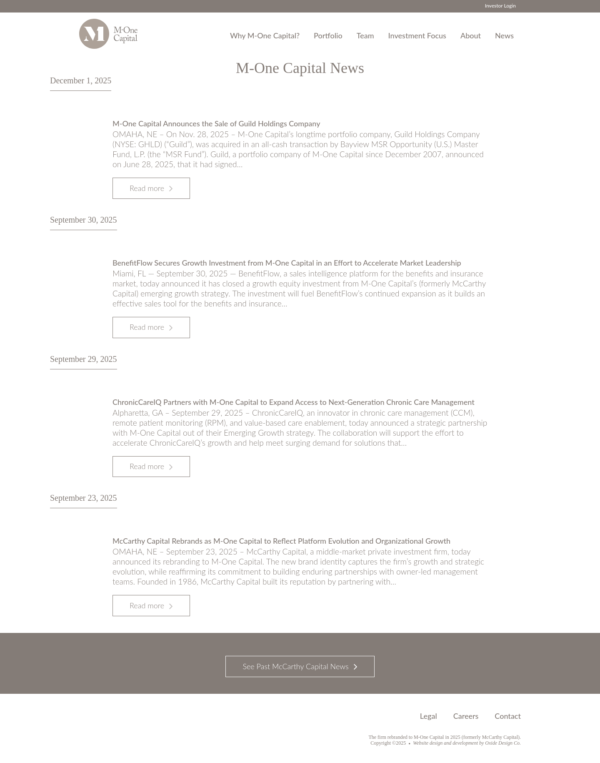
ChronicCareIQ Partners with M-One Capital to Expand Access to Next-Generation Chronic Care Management (293, 402)
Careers (466, 715)
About (470, 35)
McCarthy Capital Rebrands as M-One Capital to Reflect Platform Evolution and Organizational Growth (281, 540)
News (504, 35)
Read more (147, 188)
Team (365, 35)
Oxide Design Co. (503, 743)
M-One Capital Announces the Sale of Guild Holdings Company (216, 123)
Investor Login (500, 6)
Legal (428, 715)
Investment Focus (417, 35)
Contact (508, 715)
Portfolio (328, 35)
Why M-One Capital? (265, 35)
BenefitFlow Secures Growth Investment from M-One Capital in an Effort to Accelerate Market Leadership (286, 262)
